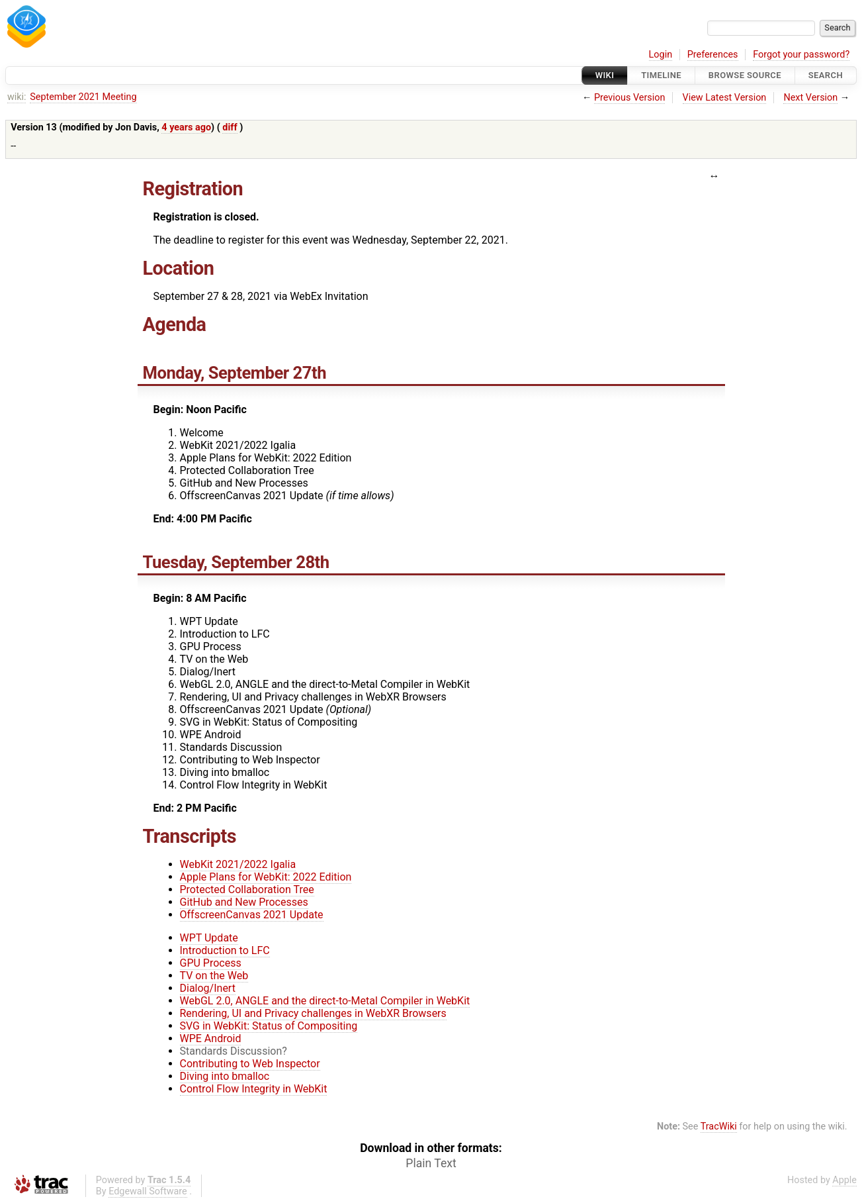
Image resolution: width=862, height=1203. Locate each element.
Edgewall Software (147, 1191)
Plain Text (431, 1163)
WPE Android (210, 1038)
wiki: (16, 97)
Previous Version (629, 97)
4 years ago (186, 127)
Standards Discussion (231, 1051)
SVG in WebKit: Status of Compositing (269, 1026)
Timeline (661, 75)
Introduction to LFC (225, 950)
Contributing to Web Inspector (250, 1063)
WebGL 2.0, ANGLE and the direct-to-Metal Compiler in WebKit (325, 1000)
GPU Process (210, 963)
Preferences (712, 54)
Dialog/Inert (208, 988)
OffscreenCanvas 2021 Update (251, 914)
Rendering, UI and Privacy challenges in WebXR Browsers (313, 1013)
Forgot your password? (801, 54)
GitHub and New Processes (244, 902)
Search (825, 75)
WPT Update (209, 938)
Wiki (605, 75)
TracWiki (719, 1126)
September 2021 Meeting (83, 97)
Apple (844, 1180)
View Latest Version (725, 97)
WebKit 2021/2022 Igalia (238, 864)
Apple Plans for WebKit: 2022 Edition (266, 877)
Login (661, 54)
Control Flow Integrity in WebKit (253, 1089)
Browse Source (745, 75)
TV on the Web (214, 975)
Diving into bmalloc (225, 1076)
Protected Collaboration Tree (247, 889)
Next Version (810, 97)
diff (229, 127)
